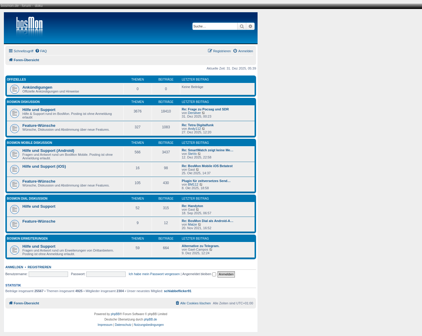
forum (26, 6)
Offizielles (16, 79)
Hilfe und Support (39, 109)
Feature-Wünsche (39, 125)
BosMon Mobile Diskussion (29, 142)
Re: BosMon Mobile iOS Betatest (207, 166)
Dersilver (194, 113)
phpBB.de (150, 319)
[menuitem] (41, 51)
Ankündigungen (37, 87)
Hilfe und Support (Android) (48, 150)
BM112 (193, 184)
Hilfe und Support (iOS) (44, 166)
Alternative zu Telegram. (200, 246)
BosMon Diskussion (23, 102)
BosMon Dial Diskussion (27, 198)
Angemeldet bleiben (199, 274)
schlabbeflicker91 (177, 291)
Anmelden (14, 267)
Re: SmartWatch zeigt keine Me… (207, 150)
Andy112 (194, 128)
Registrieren (39, 267)
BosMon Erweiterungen (27, 238)
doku (39, 6)
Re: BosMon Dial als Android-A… (207, 221)
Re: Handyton (192, 206)
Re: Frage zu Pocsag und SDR (205, 109)
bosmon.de (10, 6)
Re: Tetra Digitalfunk (198, 125)
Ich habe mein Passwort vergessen (154, 274)
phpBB (115, 314)
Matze (192, 224)
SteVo (192, 153)
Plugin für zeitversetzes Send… (206, 181)
